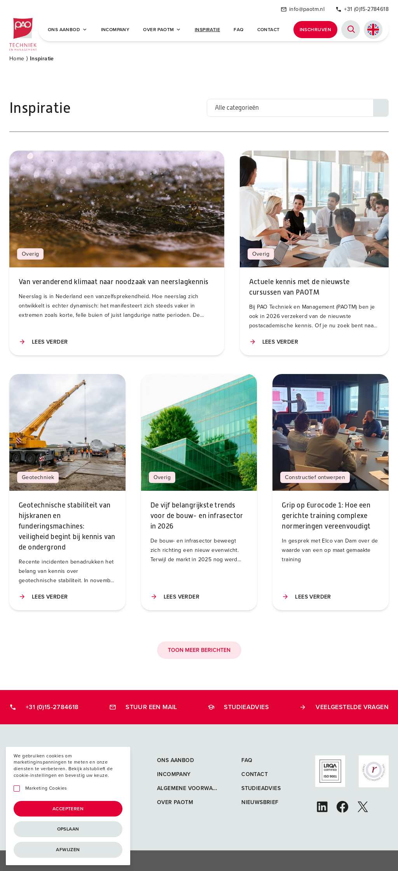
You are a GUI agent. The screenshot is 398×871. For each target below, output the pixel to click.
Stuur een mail (143, 705)
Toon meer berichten (199, 649)
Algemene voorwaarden (194, 787)
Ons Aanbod (67, 29)
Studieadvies (238, 705)
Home (16, 57)
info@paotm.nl (303, 9)
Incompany (115, 29)
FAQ (238, 29)
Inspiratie (207, 29)
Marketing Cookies (46, 788)
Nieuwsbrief (259, 801)
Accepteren (68, 808)
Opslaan (68, 828)
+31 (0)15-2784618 (362, 9)
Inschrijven (315, 29)
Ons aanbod (175, 759)
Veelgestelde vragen (344, 705)
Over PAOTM (162, 29)
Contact (268, 29)
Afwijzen (68, 849)
